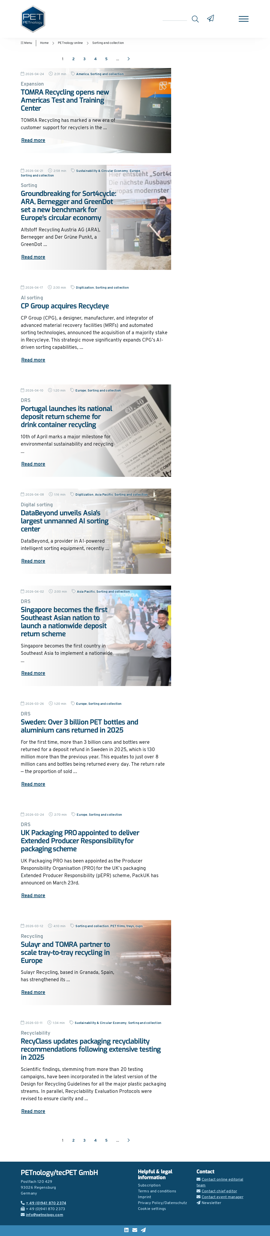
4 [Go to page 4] (95, 59)
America (82, 74)
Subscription (149, 1185)
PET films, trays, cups (126, 926)
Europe (135, 171)
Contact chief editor (217, 1191)
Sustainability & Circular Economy (102, 171)
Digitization (85, 287)
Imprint (144, 1197)
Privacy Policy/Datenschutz (162, 1203)
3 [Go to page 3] (84, 59)
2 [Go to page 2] (73, 59)
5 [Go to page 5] (106, 59)
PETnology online (70, 43)
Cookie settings (152, 1209)
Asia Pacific (104, 494)
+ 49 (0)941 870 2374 (43, 1203)
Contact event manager (220, 1197)
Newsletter (209, 1203)
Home (44, 43)
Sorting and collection (108, 43)
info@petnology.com (42, 1215)
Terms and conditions (157, 1191)
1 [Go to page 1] (62, 59)
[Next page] (128, 59)
